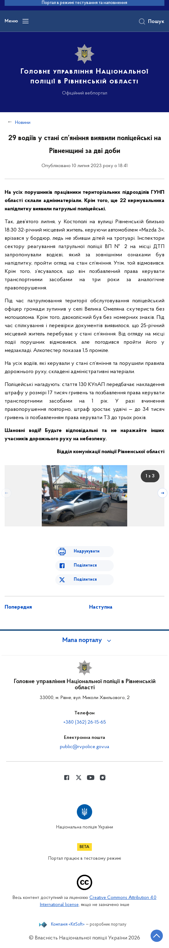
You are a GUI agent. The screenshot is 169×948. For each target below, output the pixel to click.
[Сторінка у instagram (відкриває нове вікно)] (102, 777)
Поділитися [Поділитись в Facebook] (85, 565)
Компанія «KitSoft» (68, 925)
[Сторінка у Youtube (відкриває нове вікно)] (90, 777)
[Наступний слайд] (162, 493)
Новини (22, 122)
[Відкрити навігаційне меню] (25, 21)
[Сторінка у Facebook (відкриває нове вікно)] (66, 777)
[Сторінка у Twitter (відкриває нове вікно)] (78, 777)
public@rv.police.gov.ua (84, 746)
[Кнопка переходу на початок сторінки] (157, 936)
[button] (84, 640)
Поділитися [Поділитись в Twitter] (85, 579)
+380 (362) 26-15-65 (84, 722)
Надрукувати (87, 551)
